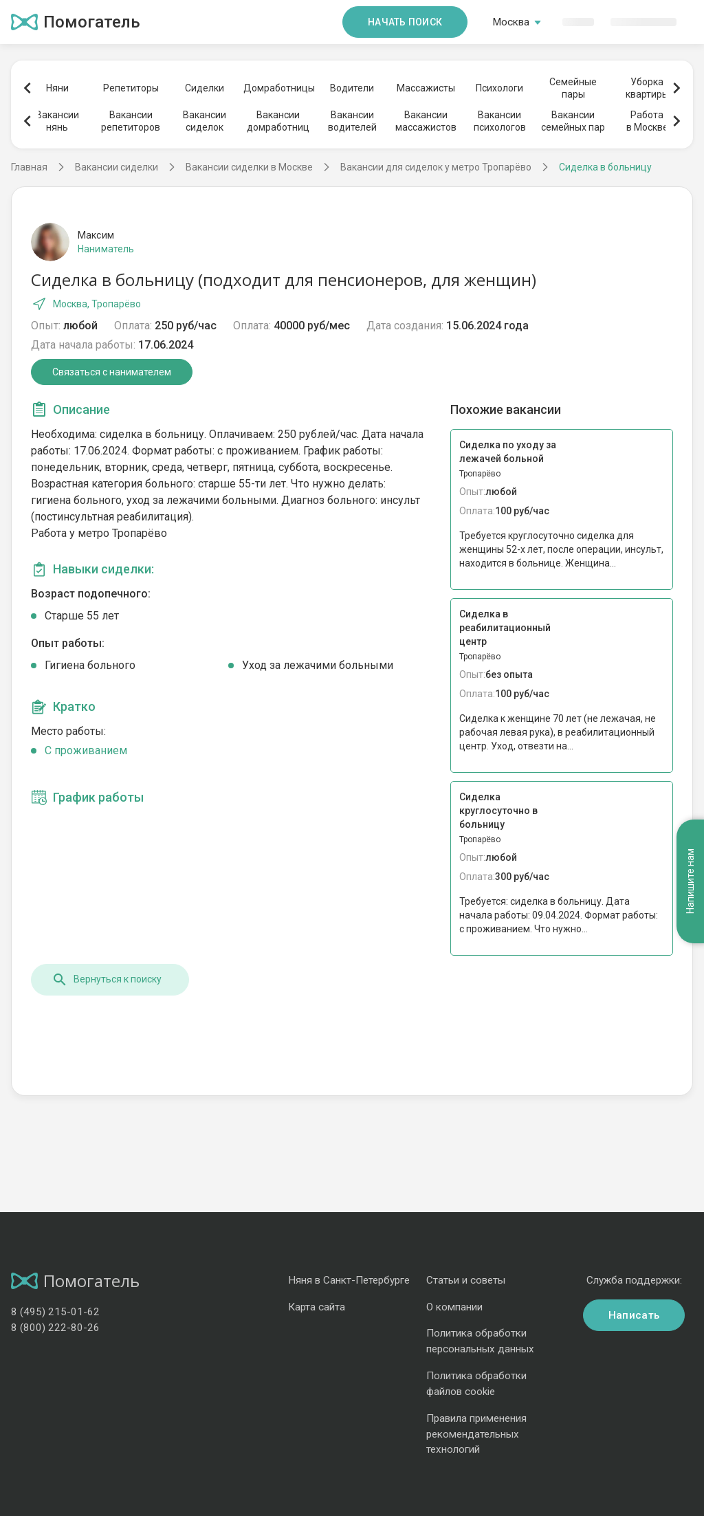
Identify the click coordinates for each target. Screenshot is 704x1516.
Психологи (499, 88)
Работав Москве (647, 121)
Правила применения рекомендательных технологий (476, 1434)
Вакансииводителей (352, 121)
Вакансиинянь (57, 121)
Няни (57, 88)
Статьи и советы (465, 1280)
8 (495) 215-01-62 (55, 1312)
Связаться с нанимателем (111, 371)
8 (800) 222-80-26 (55, 1327)
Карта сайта (316, 1307)
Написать (633, 1315)
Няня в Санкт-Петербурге (349, 1280)
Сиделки (204, 88)
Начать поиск (405, 22)
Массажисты (426, 88)
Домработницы (278, 88)
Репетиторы (131, 88)
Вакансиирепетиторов (130, 121)
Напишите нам (690, 848)
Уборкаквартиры (647, 88)
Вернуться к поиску (107, 979)
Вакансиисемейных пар (573, 121)
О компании (454, 1307)
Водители (352, 88)
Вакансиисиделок (204, 121)
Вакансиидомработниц (278, 121)
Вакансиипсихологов (500, 121)
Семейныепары (573, 88)
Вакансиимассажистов (425, 121)
